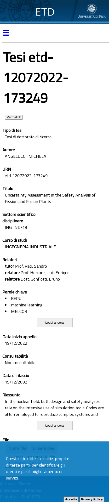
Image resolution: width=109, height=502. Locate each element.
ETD (45, 12)
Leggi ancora (54, 322)
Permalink (14, 117)
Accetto (71, 499)
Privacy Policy (92, 499)
